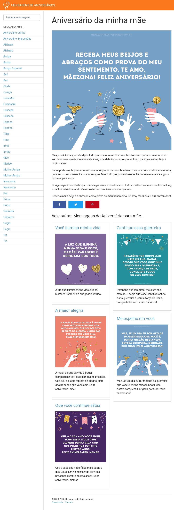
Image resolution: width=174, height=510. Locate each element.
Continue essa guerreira (139, 227)
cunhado (8, 116)
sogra (6, 223)
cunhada (8, 110)
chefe (7, 86)
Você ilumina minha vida (77, 227)
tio (5, 241)
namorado (9, 187)
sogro (7, 229)
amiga (7, 56)
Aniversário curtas (14, 32)
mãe (6, 157)
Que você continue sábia (77, 405)
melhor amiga (11, 169)
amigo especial (12, 68)
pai (5, 193)
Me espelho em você (136, 318)
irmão (6, 151)
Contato (69, 502)
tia (5, 235)
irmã (6, 145)
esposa (7, 122)
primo (7, 205)
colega (7, 92)
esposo (8, 128)
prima (6, 199)
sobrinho (8, 217)
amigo (7, 62)
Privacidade (57, 502)
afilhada (8, 44)
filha (6, 133)
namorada (9, 181)
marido (7, 163)
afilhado (8, 50)
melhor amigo (11, 175)
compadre (9, 104)
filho (6, 139)
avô (5, 74)
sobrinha (8, 211)
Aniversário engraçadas (17, 38)
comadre (8, 98)
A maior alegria (69, 310)
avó (5, 80)
